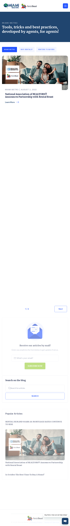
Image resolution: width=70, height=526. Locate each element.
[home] (23, 6)
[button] (65, 5)
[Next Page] (60, 309)
